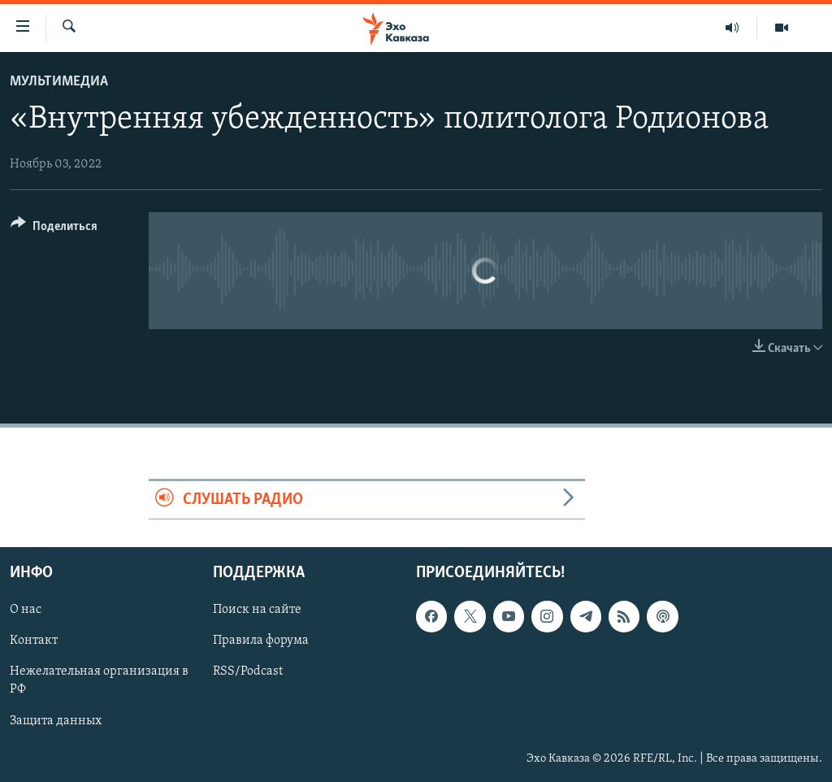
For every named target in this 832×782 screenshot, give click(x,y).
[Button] (54, 228)
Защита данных (56, 721)
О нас (25, 610)
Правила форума (261, 641)
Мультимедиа (59, 81)
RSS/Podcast (248, 672)
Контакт (34, 641)
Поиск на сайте (257, 610)
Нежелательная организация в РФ (99, 681)
